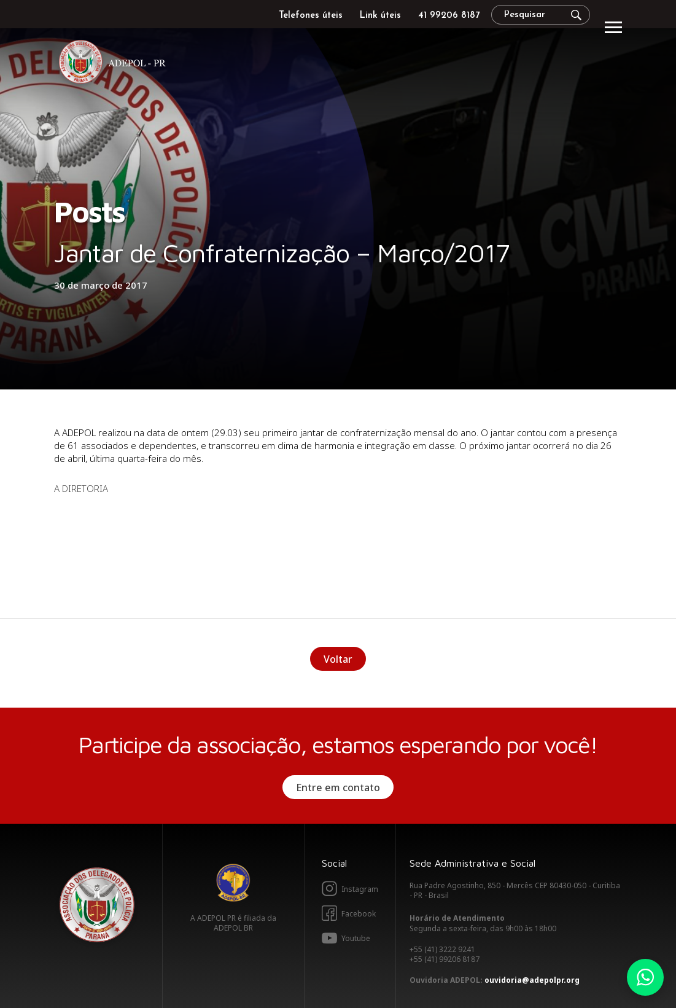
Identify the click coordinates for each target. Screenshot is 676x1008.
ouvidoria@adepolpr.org (532, 980)
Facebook (358, 913)
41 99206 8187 (449, 15)
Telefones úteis (311, 15)
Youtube (355, 938)
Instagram (359, 889)
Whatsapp (645, 977)
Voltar (338, 659)
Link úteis (380, 15)
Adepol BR (233, 882)
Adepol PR (115, 63)
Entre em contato (338, 787)
